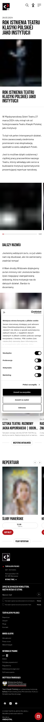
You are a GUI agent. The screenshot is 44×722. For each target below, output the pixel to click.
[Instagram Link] (16, 703)
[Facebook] (5, 703)
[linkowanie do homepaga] (6, 560)
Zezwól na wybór (22, 400)
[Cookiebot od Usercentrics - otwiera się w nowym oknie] (31, 312)
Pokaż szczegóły (30, 385)
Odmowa (22, 408)
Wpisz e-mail (7, 595)
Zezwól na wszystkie (22, 392)
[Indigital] (22, 718)
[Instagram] (10, 703)
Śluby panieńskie (12, 519)
